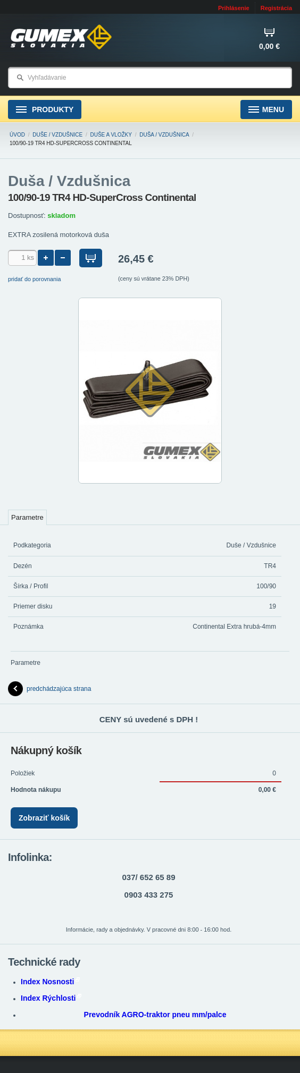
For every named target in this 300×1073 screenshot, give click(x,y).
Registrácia (276, 8)
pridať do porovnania (34, 279)
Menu (266, 109)
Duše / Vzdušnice (57, 135)
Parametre (27, 517)
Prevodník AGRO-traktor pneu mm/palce (155, 1014)
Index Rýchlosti (51, 998)
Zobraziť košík (44, 818)
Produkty (44, 109)
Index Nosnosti (50, 981)
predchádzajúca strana (49, 688)
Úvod (17, 135)
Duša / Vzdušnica (164, 135)
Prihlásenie (233, 8)
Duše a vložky (111, 135)
